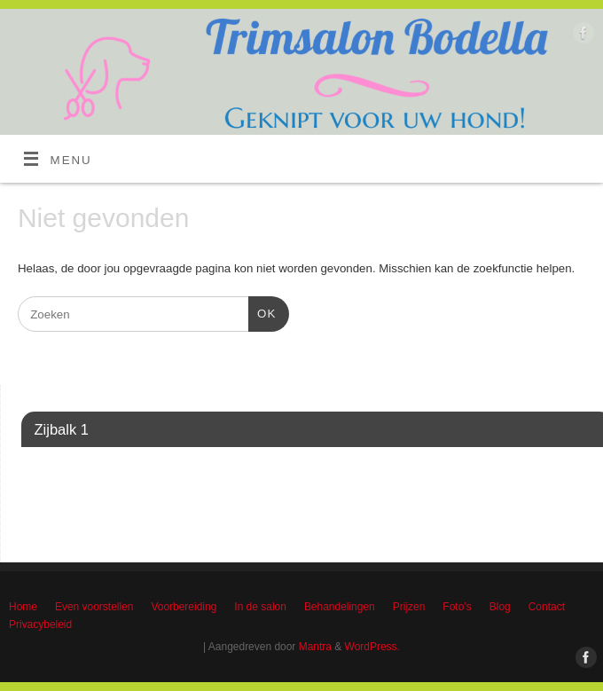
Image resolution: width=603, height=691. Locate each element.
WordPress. (372, 646)
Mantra (315, 646)
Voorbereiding (183, 607)
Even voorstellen (94, 607)
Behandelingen (339, 607)
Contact (547, 607)
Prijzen (409, 607)
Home (23, 607)
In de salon (260, 607)
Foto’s (456, 607)
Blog (500, 607)
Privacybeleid (40, 624)
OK (262, 311)
